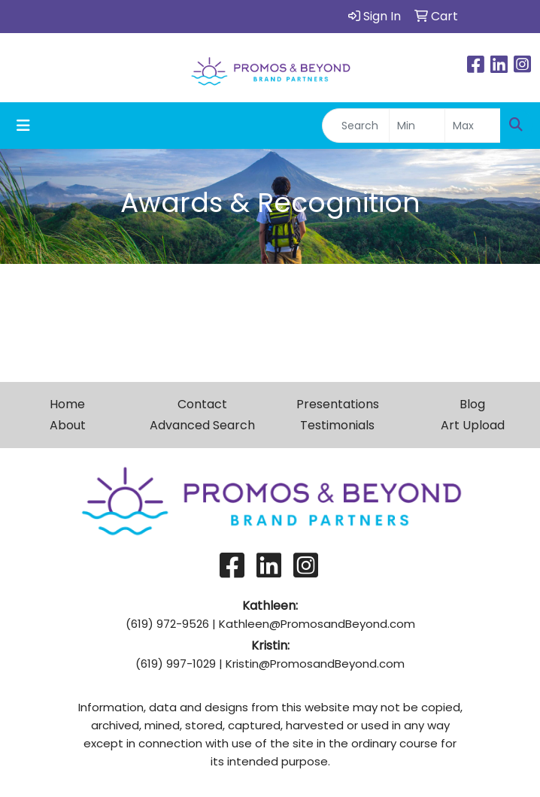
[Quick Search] (356, 125)
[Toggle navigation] (23, 125)
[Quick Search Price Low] (417, 125)
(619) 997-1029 (175, 663)
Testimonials (337, 425)
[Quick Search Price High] (472, 125)
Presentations (337, 404)
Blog (472, 404)
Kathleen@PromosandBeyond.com (317, 624)
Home (67, 404)
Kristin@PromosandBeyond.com (315, 663)
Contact (202, 404)
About (68, 425)
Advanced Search (202, 425)
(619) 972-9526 (167, 624)
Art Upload (473, 425)
